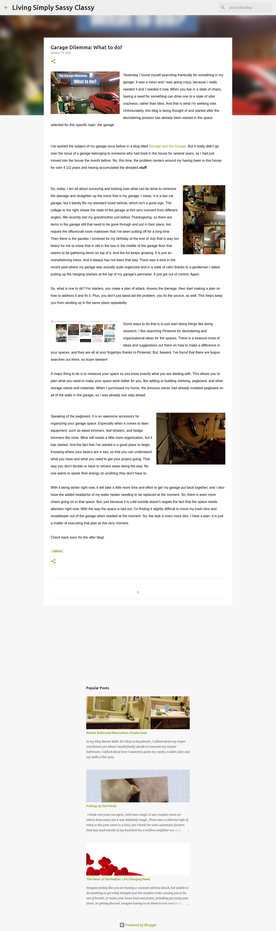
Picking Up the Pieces (101, 806)
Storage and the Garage (167, 146)
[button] (53, 62)
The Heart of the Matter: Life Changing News (118, 879)
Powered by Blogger (138, 925)
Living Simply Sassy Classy (53, 7)
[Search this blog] (250, 7)
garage (57, 551)
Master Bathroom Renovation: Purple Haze (116, 733)
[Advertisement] (138, 642)
